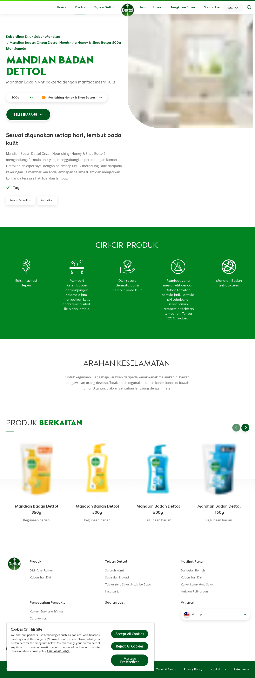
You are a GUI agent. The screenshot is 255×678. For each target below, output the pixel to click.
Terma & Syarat (166, 669)
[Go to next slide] (245, 428)
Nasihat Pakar (150, 7)
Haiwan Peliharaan (194, 591)
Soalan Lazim (214, 7)
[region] (80, 647)
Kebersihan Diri (18, 36)
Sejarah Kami (114, 570)
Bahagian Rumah (193, 570)
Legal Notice (218, 669)
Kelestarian (113, 591)
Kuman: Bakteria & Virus (46, 611)
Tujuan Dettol (104, 7)
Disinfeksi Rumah (42, 570)
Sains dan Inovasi (117, 577)
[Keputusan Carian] (249, 7)
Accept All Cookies (129, 634)
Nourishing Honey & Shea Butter (71, 97)
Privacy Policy (193, 669)
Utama (61, 7)
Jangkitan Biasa (182, 7)
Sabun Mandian (47, 36)
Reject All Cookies (129, 646)
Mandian (47, 200)
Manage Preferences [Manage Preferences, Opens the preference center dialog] (129, 660)
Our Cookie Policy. (58, 651)
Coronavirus (38, 618)
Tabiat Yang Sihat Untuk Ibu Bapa (128, 584)
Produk (35, 561)
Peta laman (241, 669)
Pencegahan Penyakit (47, 602)
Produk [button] (80, 7)
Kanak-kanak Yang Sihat (197, 584)
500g (15, 97)
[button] (215, 614)
